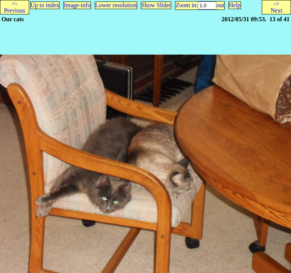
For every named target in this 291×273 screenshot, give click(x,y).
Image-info (77, 5)
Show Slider (156, 5)
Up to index (45, 5)
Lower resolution (116, 5)
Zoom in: (186, 5)
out (220, 5)
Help (235, 5)
